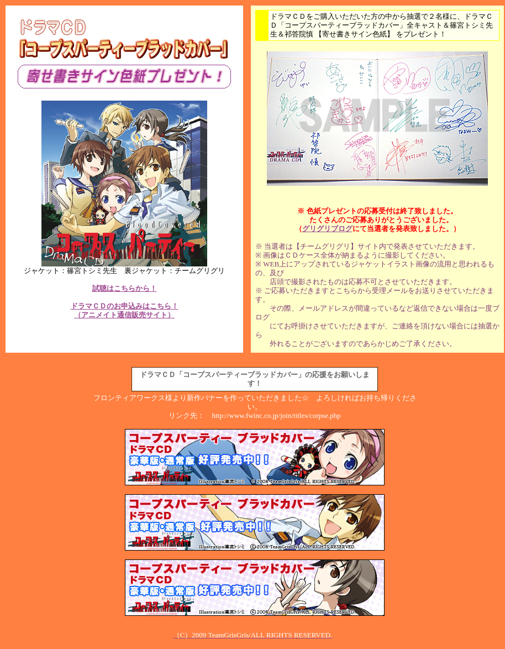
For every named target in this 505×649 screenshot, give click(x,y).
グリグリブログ (327, 228)
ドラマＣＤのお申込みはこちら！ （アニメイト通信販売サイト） (124, 310)
